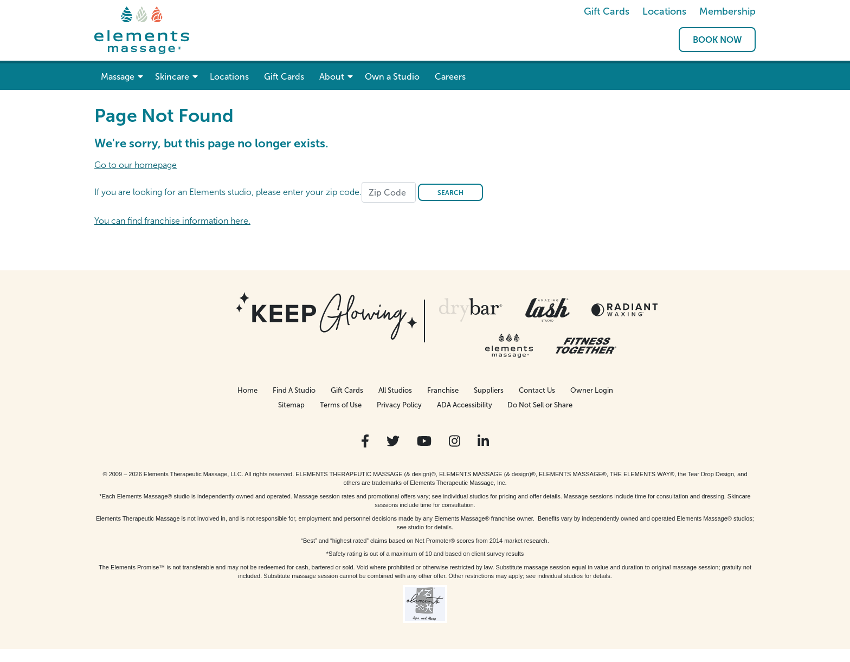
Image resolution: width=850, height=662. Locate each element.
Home (247, 390)
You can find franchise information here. (172, 220)
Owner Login (591, 390)
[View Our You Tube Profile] (424, 441)
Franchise (443, 390)
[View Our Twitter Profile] (393, 441)
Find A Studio (294, 390)
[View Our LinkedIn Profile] (483, 441)
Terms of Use (341, 405)
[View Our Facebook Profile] (365, 441)
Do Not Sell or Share (539, 405)
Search (450, 193)
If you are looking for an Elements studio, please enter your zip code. (228, 192)
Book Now (717, 39)
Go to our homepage (135, 165)
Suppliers (489, 390)
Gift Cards (606, 11)
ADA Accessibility (464, 405)
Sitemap (291, 405)
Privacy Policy (399, 405)
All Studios (395, 390)
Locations (664, 11)
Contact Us (537, 390)
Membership (727, 11)
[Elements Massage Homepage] (141, 29)
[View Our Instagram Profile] (454, 441)
